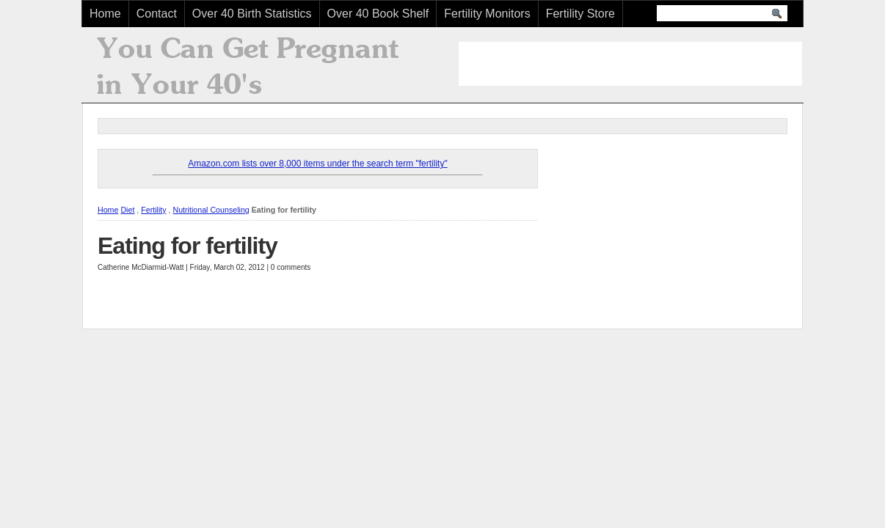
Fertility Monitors (487, 13)
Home (105, 13)
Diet (127, 209)
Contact (156, 13)
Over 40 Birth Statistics (252, 13)
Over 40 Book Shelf (378, 13)
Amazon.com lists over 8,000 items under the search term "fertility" (317, 163)
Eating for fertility (187, 245)
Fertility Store (580, 13)
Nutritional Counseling (210, 209)
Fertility (153, 209)
